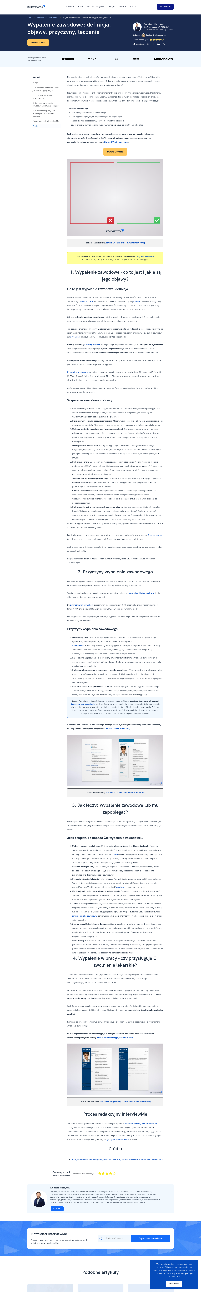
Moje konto (165, 6)
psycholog (74, 337)
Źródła (35, 126)
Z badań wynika (155, 535)
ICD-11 (136, 301)
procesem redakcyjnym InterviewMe (140, 1123)
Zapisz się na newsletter (151, 1238)
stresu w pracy (86, 301)
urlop (115, 854)
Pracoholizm (78, 645)
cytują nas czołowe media (117, 1139)
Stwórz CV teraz (38, 42)
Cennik (133, 6)
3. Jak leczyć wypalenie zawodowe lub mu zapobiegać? (46, 104)
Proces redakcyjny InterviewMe (46, 121)
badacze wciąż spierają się (83, 704)
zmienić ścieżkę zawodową (84, 916)
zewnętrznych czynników (81, 605)
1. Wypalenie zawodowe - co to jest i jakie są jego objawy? (46, 89)
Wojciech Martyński (60, 1187)
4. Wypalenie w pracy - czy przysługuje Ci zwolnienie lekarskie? (44, 114)
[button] (100, 59)
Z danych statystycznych (78, 372)
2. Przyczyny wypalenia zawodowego (42, 96)
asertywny (120, 887)
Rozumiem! (174, 1284)
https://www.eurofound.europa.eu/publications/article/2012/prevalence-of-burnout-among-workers (117, 1159)
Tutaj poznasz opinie (144, 256)
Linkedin (57, 1209)
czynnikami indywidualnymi (141, 593)
